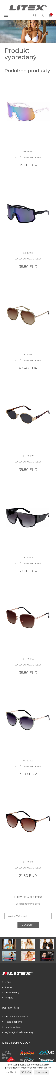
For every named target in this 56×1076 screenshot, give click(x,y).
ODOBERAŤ (28, 924)
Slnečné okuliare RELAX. (28, 157)
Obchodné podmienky (15, 1016)
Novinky (7, 997)
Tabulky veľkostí (11, 1027)
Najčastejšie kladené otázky (17, 1032)
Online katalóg (11, 992)
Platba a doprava (12, 1021)
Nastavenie (42, 1072)
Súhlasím (26, 1072)
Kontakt (7, 987)
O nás (6, 982)
